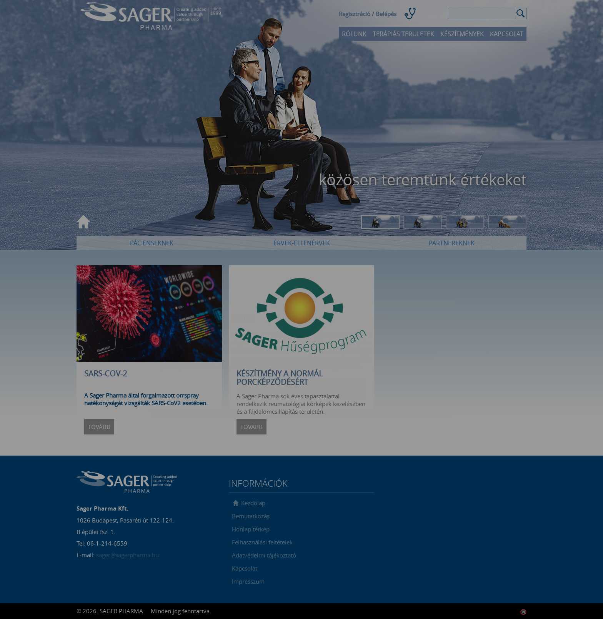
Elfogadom (269, 342)
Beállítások (333, 342)
